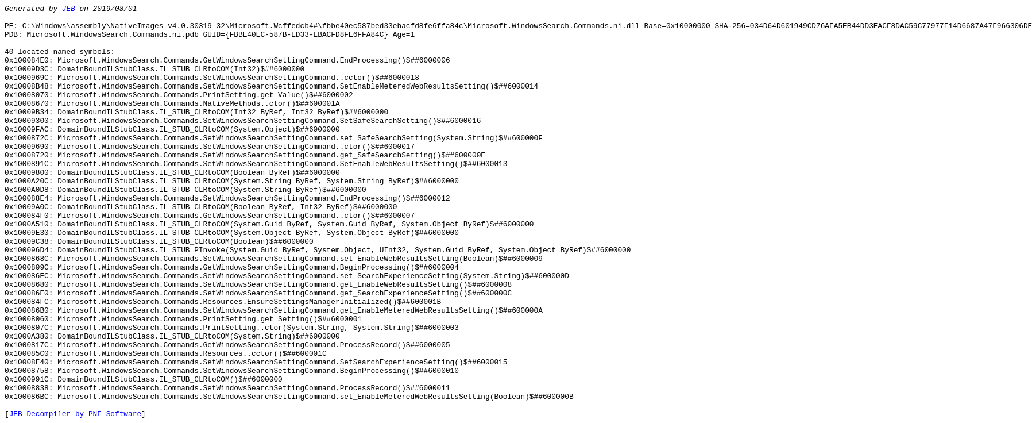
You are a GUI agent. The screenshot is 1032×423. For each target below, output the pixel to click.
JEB (68, 9)
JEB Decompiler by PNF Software (75, 414)
